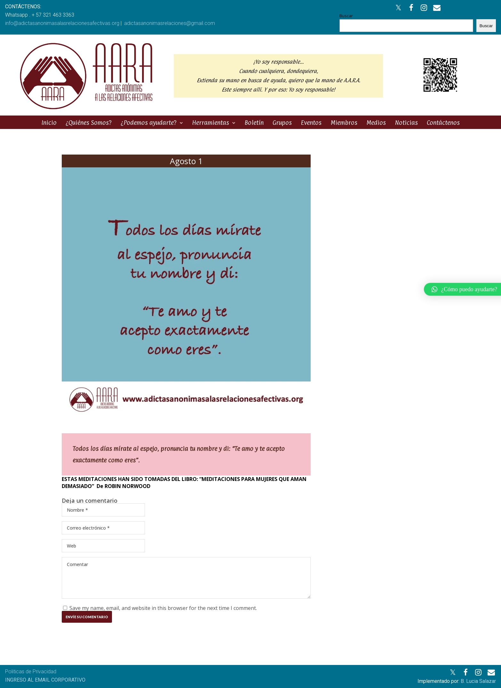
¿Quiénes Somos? (89, 122)
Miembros (343, 122)
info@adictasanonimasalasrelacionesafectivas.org (62, 23)
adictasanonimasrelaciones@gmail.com (169, 23)
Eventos (311, 122)
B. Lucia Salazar (478, 681)
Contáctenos (443, 122)
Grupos (282, 122)
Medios (376, 122)
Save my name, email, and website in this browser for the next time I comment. (163, 608)
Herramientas (210, 122)
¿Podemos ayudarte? (149, 122)
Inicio (49, 122)
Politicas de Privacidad (30, 671)
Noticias (406, 122)
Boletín (254, 122)
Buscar (346, 16)
